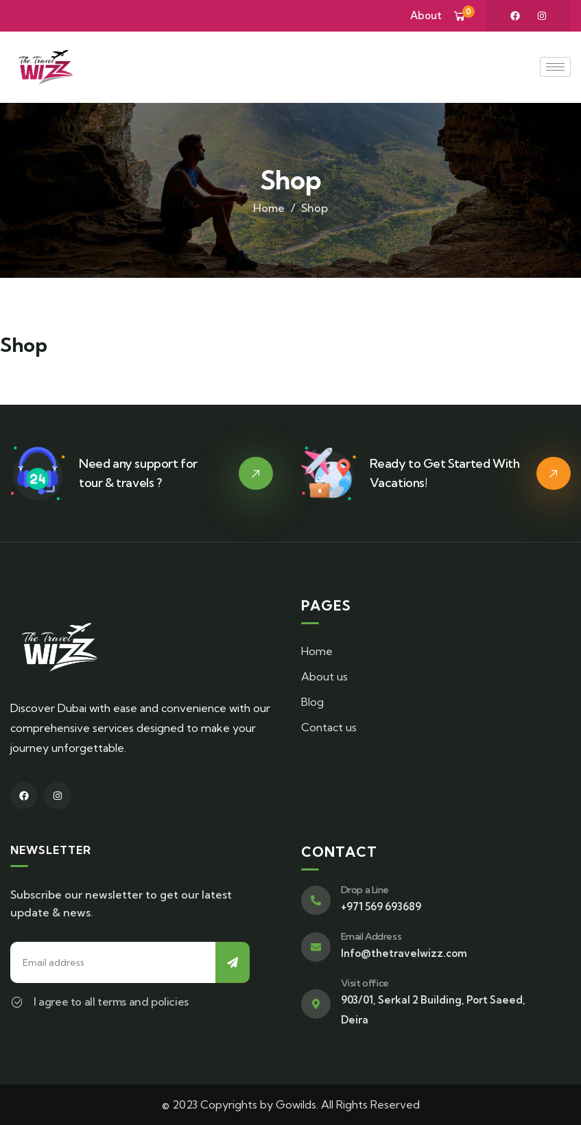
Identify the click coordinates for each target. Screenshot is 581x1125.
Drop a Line (365, 890)
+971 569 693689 (381, 906)
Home (269, 208)
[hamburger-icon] (555, 67)
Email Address (371, 936)
